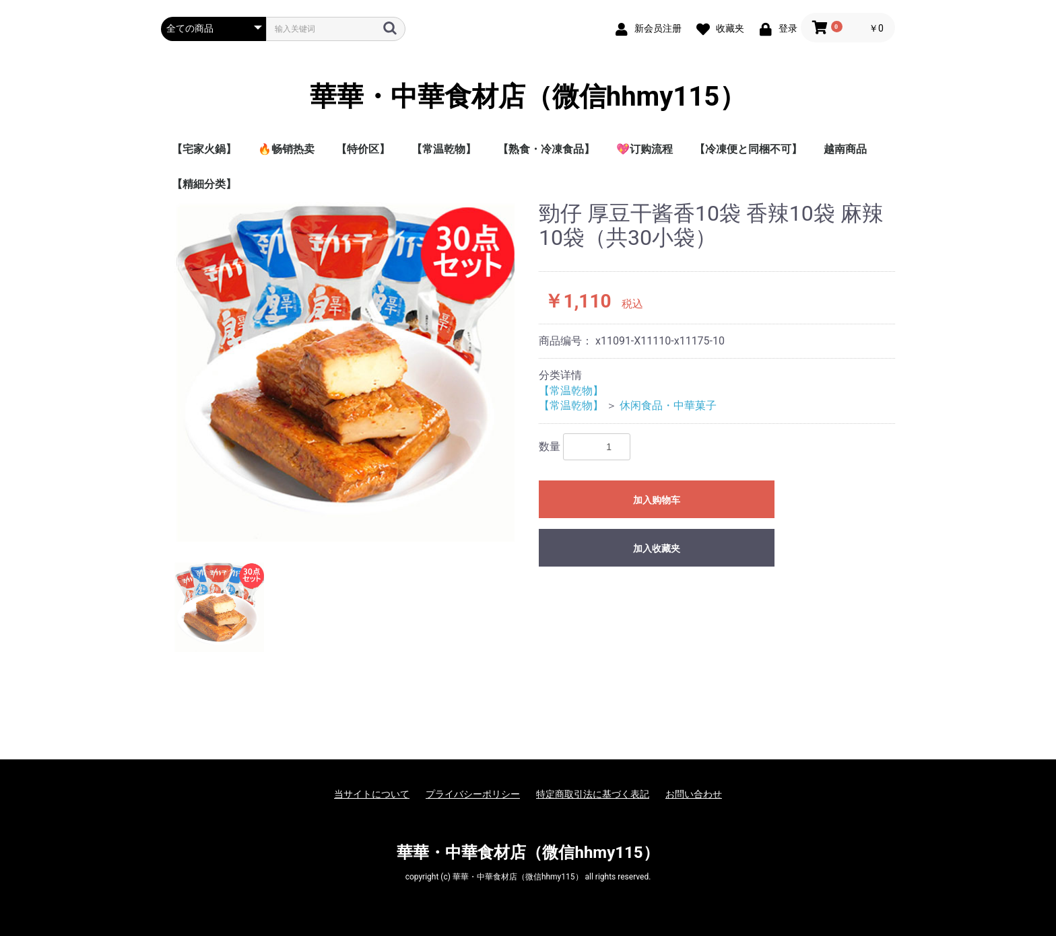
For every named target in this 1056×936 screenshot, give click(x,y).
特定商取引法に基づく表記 (592, 794)
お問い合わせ (693, 794)
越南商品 (845, 149)
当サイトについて (371, 794)
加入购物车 (656, 500)
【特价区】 (363, 149)
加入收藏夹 (656, 548)
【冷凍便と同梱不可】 (748, 149)
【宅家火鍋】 (204, 149)
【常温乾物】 (443, 149)
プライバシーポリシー (473, 794)
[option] (344, 372)
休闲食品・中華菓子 (668, 405)
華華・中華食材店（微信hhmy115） (528, 97)
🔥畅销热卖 (286, 149)
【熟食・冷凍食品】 (546, 149)
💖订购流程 (644, 149)
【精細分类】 (204, 184)
